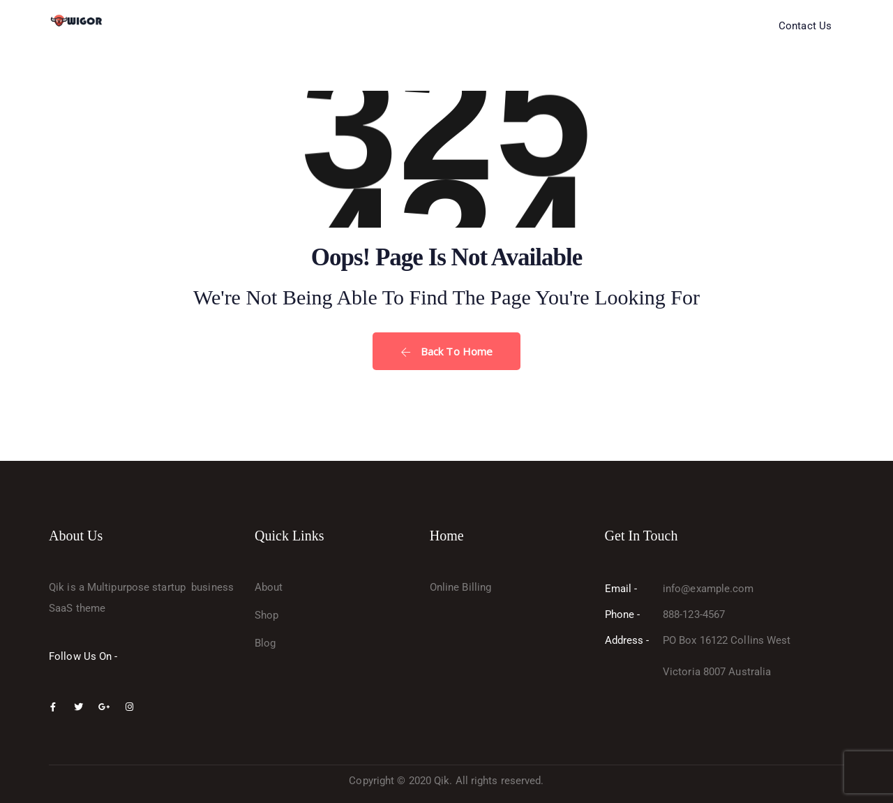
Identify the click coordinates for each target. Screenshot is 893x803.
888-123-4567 (694, 614)
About (269, 587)
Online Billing (460, 587)
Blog (265, 643)
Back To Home (446, 351)
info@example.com (708, 588)
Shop (266, 615)
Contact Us (805, 26)
